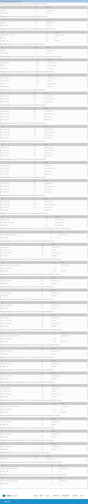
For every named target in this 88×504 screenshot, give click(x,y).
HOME (35, 495)
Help (81, 495)
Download (55, 495)
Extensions (66, 495)
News (41, 495)
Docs (48, 495)
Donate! (75, 495)
